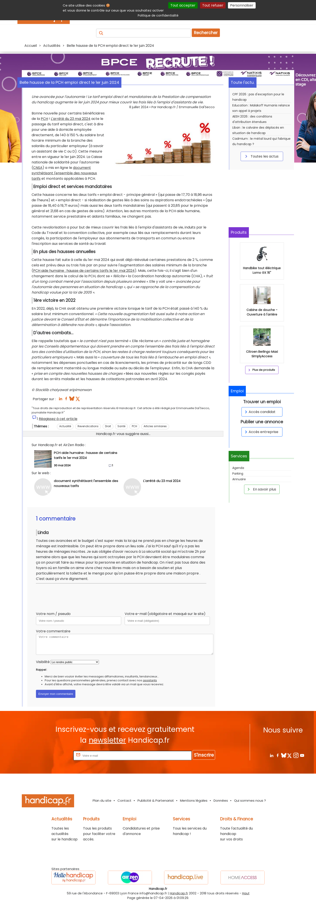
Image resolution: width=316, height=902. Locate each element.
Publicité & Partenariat (156, 800)
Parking (237, 473)
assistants (150, 680)
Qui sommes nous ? (250, 800)
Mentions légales (193, 800)
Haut (246, 893)
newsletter (107, 740)
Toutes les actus (261, 156)
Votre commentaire (53, 631)
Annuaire (239, 479)
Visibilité (43, 661)
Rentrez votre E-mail (55, 755)
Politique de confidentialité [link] (158, 15)
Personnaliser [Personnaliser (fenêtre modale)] (241, 5)
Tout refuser (212, 5)
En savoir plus (261, 489)
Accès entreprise (260, 432)
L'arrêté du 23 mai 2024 (70, 118)
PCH (44, 118)
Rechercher (206, 33)
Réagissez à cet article (58, 418)
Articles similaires (155, 426)
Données (221, 800)
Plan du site (102, 800)
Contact (124, 800)
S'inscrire (204, 755)
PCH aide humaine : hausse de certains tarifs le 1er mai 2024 (84, 270)
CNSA (37, 167)
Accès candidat (259, 412)
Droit (108, 426)
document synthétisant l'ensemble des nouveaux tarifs (64, 173)
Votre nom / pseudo (53, 613)
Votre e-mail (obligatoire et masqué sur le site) (165, 613)
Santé (121, 426)
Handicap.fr (179, 893)
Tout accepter (182, 5)
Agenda (238, 468)
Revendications (88, 426)
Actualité (65, 426)
